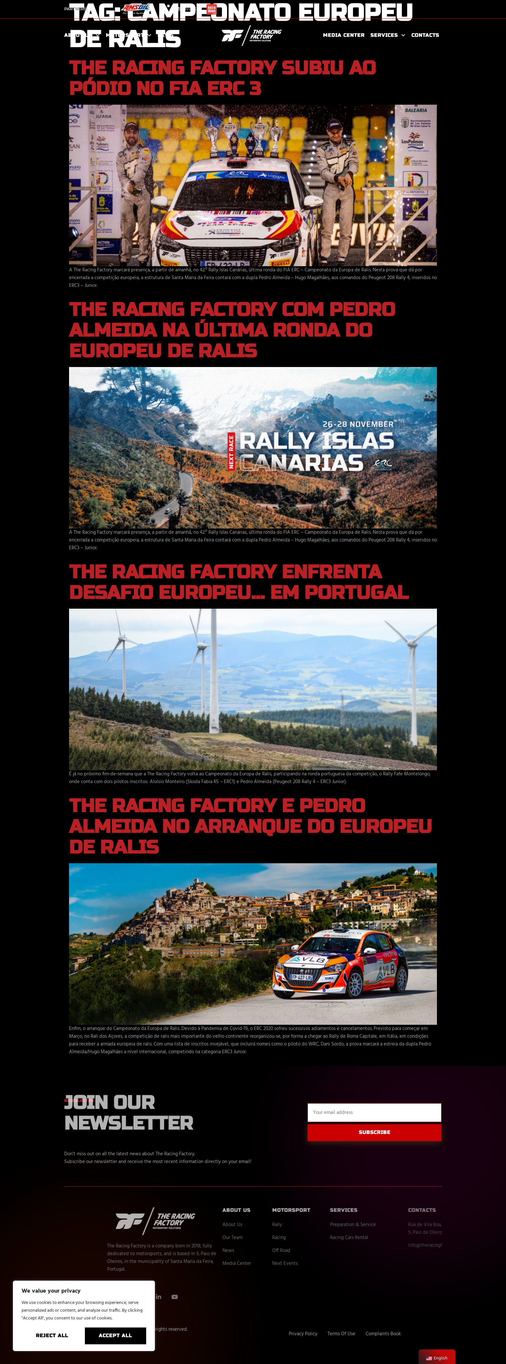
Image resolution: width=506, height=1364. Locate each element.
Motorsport (129, 35)
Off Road (312, 1250)
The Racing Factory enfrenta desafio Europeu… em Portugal (239, 582)
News (165, 35)
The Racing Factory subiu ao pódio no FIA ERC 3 (222, 78)
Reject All (52, 1335)
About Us (82, 35)
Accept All (115, 1335)
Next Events (316, 1263)
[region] (84, 1316)
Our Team (264, 1238)
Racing (310, 1238)
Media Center (344, 35)
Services (388, 35)
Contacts (425, 35)
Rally (308, 1225)
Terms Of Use (341, 1334)
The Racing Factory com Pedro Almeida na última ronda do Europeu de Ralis (232, 330)
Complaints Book (383, 1334)
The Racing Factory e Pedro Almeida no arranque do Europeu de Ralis (250, 827)
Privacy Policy (303, 1334)
